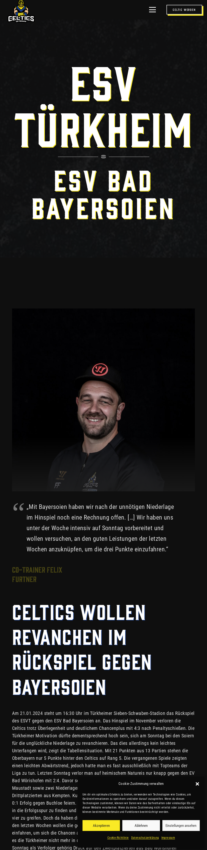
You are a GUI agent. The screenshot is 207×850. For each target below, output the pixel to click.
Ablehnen (141, 825)
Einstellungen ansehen (181, 825)
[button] (197, 783)
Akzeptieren (101, 825)
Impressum (168, 837)
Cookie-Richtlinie (118, 837)
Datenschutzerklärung (145, 837)
